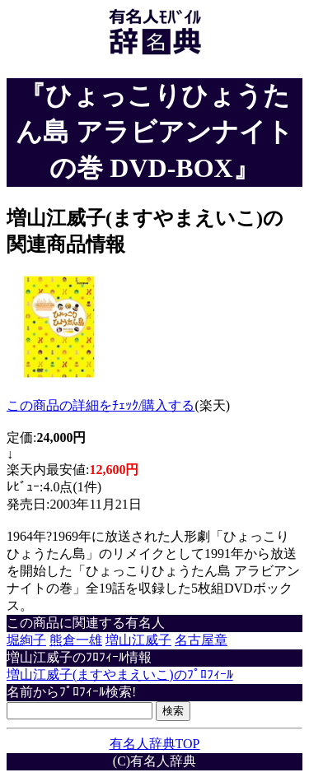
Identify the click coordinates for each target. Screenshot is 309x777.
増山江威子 (138, 640)
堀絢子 (26, 640)
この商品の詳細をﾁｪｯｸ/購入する (100, 405)
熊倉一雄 (75, 640)
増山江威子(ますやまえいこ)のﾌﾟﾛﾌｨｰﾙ (120, 675)
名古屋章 (201, 640)
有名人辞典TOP (155, 744)
